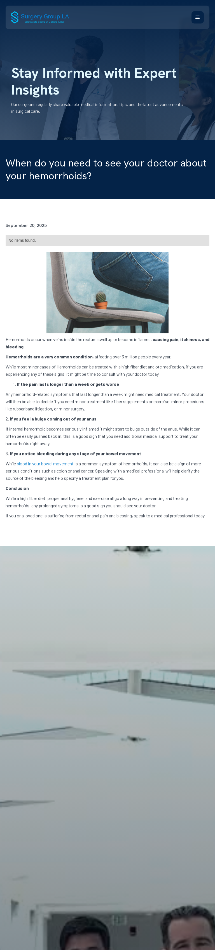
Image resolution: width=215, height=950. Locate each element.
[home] (40, 17)
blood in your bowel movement (45, 466)
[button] (197, 17)
